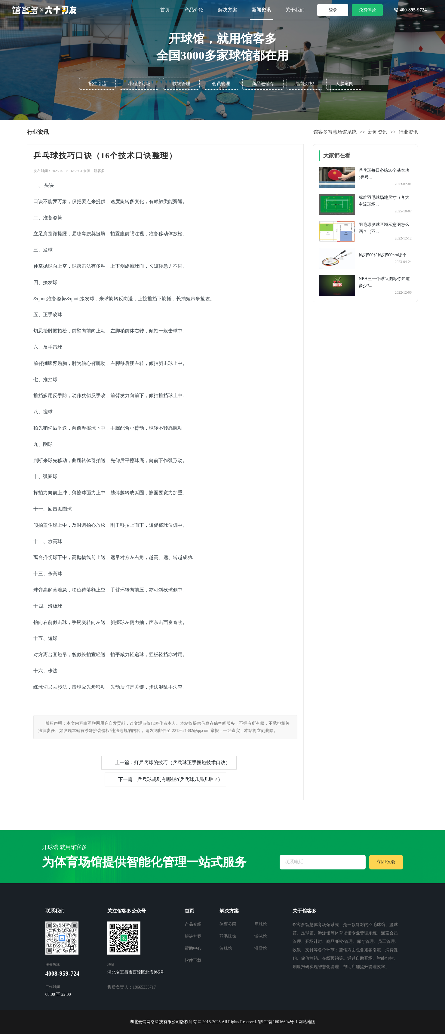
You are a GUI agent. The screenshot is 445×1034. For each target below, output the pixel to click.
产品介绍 (194, 9)
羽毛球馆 (227, 936)
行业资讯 (408, 131)
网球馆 (260, 924)
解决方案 (227, 9)
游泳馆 (260, 936)
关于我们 (295, 9)
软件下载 (193, 960)
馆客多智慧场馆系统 (335, 131)
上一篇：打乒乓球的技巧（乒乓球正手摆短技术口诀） (172, 762)
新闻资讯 (261, 9)
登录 (333, 10)
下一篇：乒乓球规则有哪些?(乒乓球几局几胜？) (169, 779)
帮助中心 (193, 948)
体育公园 (227, 924)
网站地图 (307, 1022)
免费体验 (367, 10)
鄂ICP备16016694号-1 (277, 1022)
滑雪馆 (260, 948)
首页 (165, 9)
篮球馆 (225, 948)
